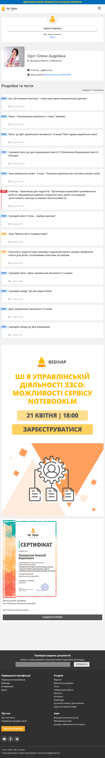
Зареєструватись (52, 29)
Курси (4, 690)
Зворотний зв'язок (13, 728)
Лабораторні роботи (63, 690)
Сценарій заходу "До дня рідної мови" (30, 291)
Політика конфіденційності (49, 753)
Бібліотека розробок (63, 683)
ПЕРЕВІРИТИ (81, 664)
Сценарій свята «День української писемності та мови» (40, 273)
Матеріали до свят (63, 721)
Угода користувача (10, 753)
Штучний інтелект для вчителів (69, 703)
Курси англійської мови (65, 706)
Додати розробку (52, 617)
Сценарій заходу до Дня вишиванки (29, 326)
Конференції (7, 686)
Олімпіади (59, 700)
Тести (56, 686)
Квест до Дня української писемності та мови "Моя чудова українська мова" (53, 134)
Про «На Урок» (8, 717)
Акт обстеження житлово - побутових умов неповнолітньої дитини (47, 98)
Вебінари (5, 683)
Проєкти (58, 693)
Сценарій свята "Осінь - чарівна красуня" (32, 216)
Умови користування (28, 753)
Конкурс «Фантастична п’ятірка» (69, 724)
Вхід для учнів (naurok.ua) (66, 717)
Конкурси (58, 696)
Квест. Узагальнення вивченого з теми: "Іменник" (37, 116)
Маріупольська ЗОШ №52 (58, 74)
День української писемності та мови (30, 308)
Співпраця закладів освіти (14, 721)
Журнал (57, 680)
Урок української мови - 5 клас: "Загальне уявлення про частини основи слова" (54, 173)
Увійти (53, 37)
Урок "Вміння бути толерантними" (28, 233)
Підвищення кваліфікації (13, 680)
